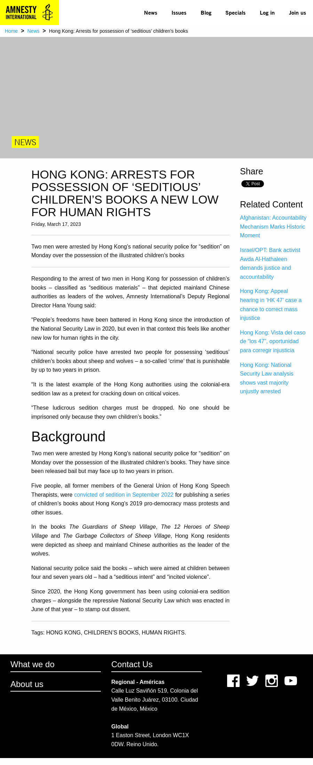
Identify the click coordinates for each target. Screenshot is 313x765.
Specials (235, 12)
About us (26, 684)
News (150, 12)
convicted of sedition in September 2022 (124, 495)
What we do (32, 664)
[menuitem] (150, 12)
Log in (267, 12)
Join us (297, 12)
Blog (206, 12)
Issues (178, 12)
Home (11, 31)
